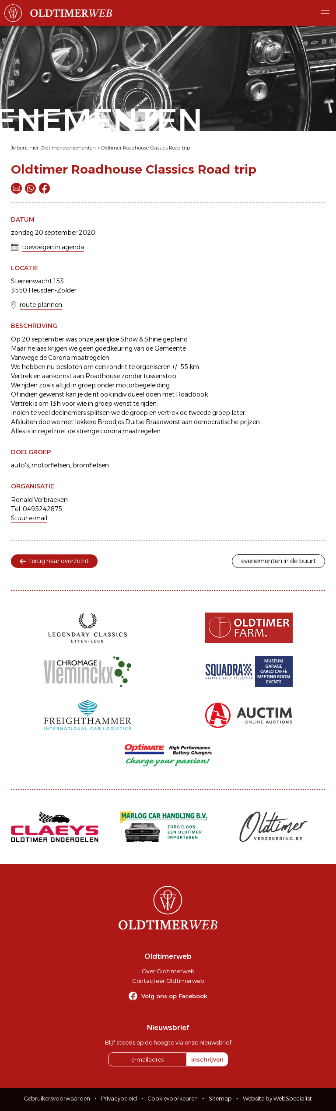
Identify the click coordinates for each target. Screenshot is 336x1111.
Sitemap (220, 1098)
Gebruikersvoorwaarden (57, 1098)
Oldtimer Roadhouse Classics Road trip (145, 148)
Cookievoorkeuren (173, 1098)
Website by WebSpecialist (277, 1098)
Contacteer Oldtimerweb (168, 980)
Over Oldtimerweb (168, 971)
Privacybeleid (119, 1098)
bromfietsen (91, 465)
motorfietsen (51, 465)
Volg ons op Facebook (174, 996)
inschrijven (207, 1059)
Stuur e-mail (29, 518)
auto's (20, 465)
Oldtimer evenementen (68, 148)
